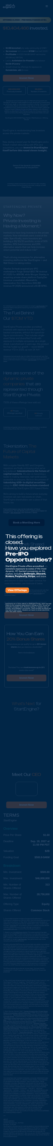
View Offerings (17, 590)
